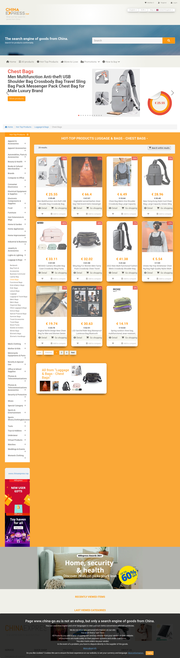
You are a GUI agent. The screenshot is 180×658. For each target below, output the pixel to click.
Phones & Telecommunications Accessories (17, 387)
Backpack (13, 265)
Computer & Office (16, 178)
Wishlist (149, 3)
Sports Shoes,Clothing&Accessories (20, 418)
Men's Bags (14, 299)
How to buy (111, 61)
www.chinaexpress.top (18, 473)
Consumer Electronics (13, 185)
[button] (172, 93)
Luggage (13, 294)
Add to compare (58, 214)
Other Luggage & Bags (18, 308)
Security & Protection (17, 394)
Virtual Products (15, 440)
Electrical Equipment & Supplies (17, 192)
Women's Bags (15, 334)
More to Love (69, 61)
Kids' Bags (14, 288)
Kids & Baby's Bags (17, 285)
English (133, 10)
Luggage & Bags (41, 127)
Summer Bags (15, 317)
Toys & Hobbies (15, 431)
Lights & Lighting (15, 255)
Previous (48, 353)
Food (10, 208)
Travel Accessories (17, 319)
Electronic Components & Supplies (14, 200)
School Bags (14, 311)
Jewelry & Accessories (13, 249)
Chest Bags (14, 280)
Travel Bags (14, 322)
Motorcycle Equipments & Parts (16, 354)
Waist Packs (14, 325)
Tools (10, 426)
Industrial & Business (17, 242)
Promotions (90, 61)
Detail (42, 208)
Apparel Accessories (17, 148)
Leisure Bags (15, 291)
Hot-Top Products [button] (17, 134)
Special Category (15, 405)
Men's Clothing (14, 344)
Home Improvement (17, 235)
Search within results (159, 148)
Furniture (12, 213)
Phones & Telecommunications (17, 377)
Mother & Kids (14, 348)
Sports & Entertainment (14, 411)
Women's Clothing (16, 455)
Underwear (13, 435)
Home (11, 61)
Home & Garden (15, 224)
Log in (174, 3)
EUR (143, 10)
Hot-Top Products (47, 61)
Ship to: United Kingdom (161, 10)
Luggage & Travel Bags (18, 297)
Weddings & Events (16, 449)
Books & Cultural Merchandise (15, 167)
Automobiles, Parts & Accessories (17, 155)
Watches (12, 444)
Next (73, 353)
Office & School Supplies (14, 370)
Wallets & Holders (16, 328)
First (39, 353)
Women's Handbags (17, 336)
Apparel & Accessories (13, 142)
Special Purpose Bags (18, 314)
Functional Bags (16, 282)
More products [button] (16, 98)
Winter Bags (14, 331)
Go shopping (59, 208)
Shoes (10, 401)
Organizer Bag (15, 305)
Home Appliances (16, 229)
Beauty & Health (15, 162)
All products (26, 61)
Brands (11, 173)
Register (162, 3)
